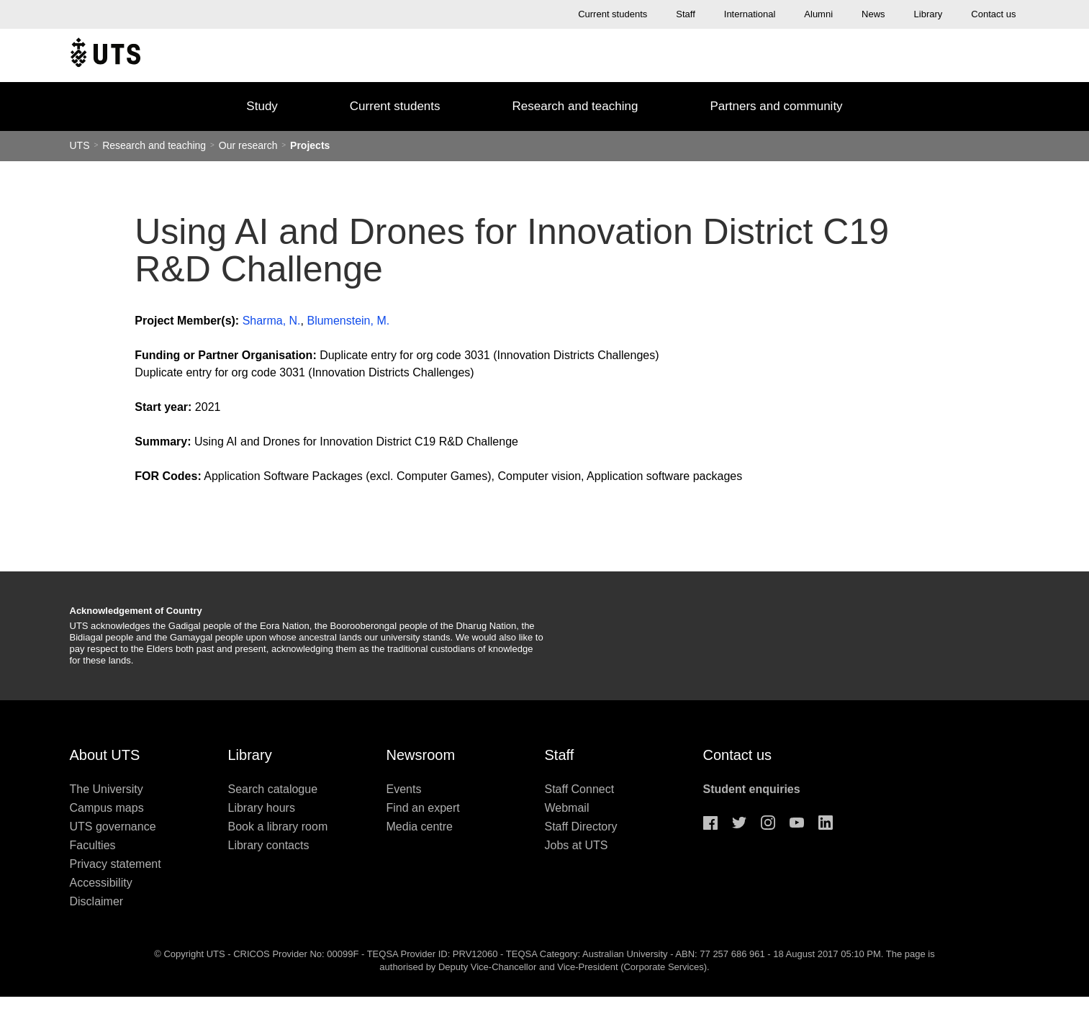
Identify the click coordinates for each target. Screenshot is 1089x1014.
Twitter (739, 822)
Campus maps (107, 808)
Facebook (710, 822)
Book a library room (278, 826)
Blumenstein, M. (348, 320)
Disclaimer (97, 901)
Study (261, 106)
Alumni (818, 14)
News (873, 14)
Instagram (768, 822)
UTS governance (113, 826)
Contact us (993, 14)
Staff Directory (581, 826)
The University (106, 789)
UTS (80, 145)
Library (928, 14)
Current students (612, 14)
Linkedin (825, 822)
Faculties (93, 845)
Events (404, 789)
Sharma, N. (272, 320)
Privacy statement (115, 864)
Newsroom (421, 755)
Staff (685, 14)
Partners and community (776, 106)
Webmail (567, 808)
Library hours (261, 808)
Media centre (420, 826)
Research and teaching (575, 106)
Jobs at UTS (576, 845)
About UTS (105, 755)
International (750, 14)
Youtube (797, 822)
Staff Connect (580, 789)
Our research (248, 145)
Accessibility (101, 883)
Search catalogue (273, 789)
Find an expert (423, 808)
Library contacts (268, 845)
